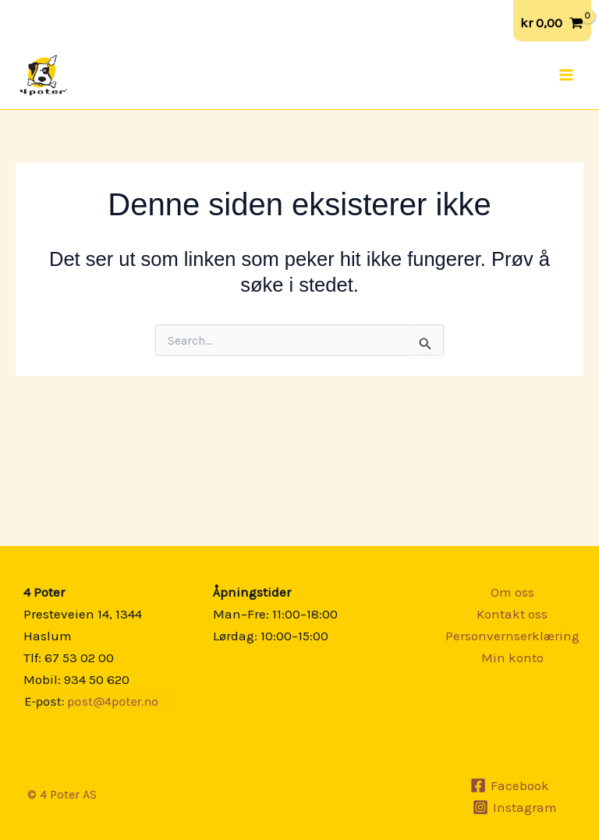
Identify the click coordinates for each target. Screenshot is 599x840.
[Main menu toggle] (566, 75)
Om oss (512, 592)
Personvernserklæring (512, 635)
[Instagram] (514, 807)
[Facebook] (510, 785)
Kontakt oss (512, 614)
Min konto (512, 657)
